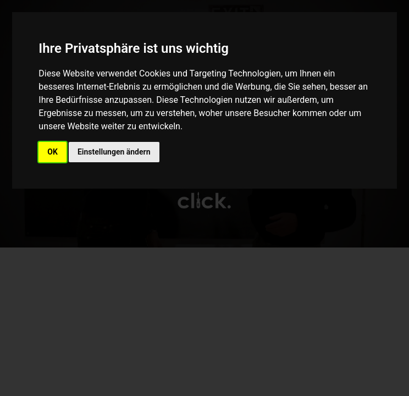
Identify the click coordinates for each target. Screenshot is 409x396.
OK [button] (52, 151)
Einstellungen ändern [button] (114, 151)
